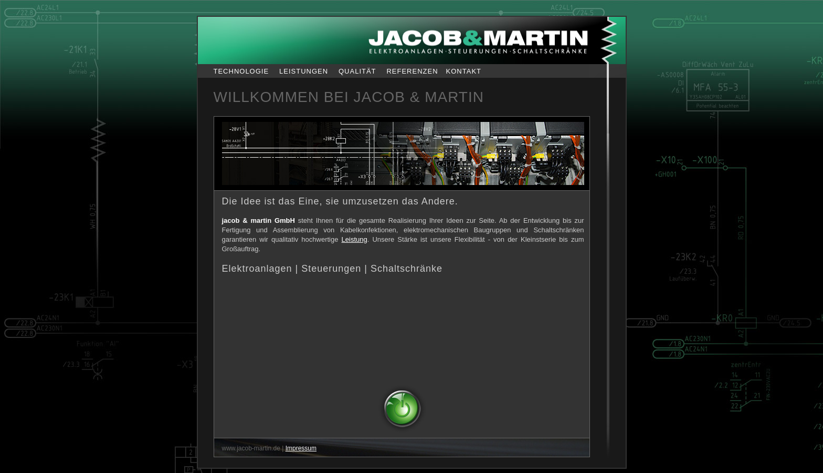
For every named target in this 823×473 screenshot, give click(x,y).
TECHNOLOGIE (241, 71)
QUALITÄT (357, 71)
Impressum (301, 448)
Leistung (354, 239)
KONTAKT (463, 71)
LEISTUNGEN (303, 71)
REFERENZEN (412, 71)
